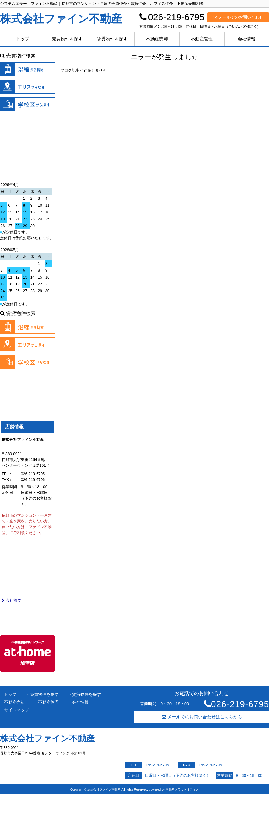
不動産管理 (202, 38)
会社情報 (246, 38)
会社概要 (11, 600)
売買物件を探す (67, 38)
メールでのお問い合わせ (238, 17)
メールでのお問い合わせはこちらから (202, 717)
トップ (22, 38)
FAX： (7, 479)
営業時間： (11, 487)
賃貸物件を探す (112, 38)
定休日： (9, 492)
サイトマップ (16, 710)
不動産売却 (157, 38)
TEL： (7, 474)
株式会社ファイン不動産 (47, 738)
